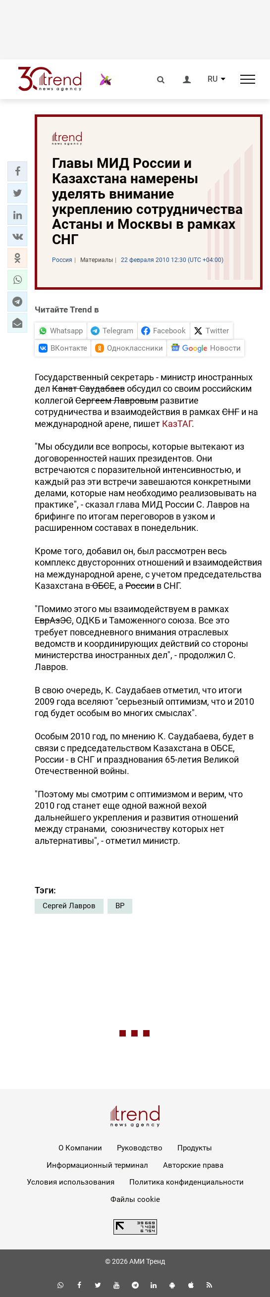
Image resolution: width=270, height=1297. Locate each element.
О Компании (80, 1147)
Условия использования (70, 1182)
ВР (119, 905)
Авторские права (193, 1165)
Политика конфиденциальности (186, 1182)
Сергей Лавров (69, 905)
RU (212, 79)
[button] (17, 171)
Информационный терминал (97, 1165)
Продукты (194, 1147)
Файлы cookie (135, 1199)
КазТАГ (177, 423)
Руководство (139, 1147)
